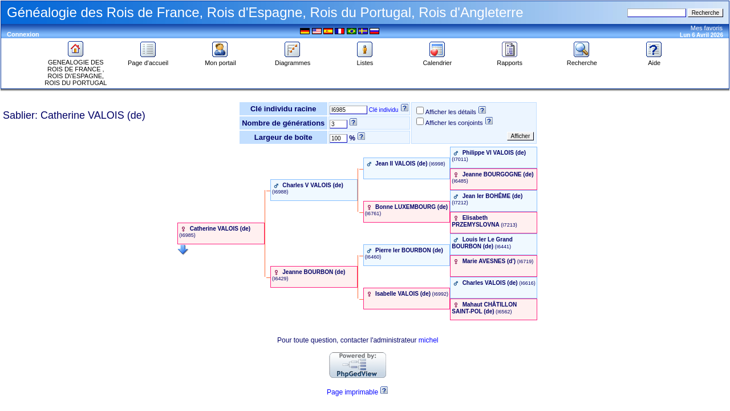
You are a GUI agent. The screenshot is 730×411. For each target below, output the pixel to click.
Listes (365, 60)
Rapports (509, 60)
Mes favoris (707, 28)
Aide (654, 60)
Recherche (582, 60)
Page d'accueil (148, 60)
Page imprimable (352, 392)
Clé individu (384, 110)
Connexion (23, 34)
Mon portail (220, 60)
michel (429, 340)
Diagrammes (292, 60)
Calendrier (437, 60)
